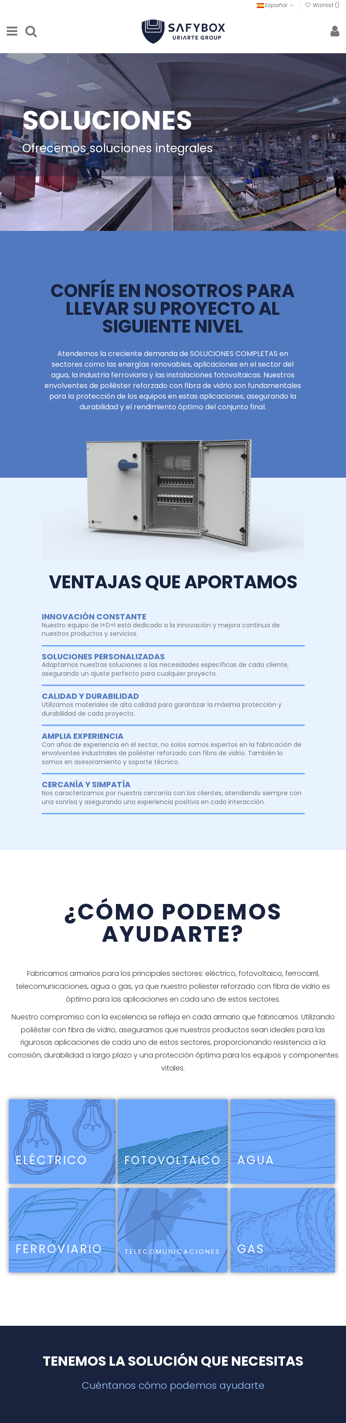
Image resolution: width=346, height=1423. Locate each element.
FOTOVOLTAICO (172, 1160)
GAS (251, 1249)
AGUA (256, 1160)
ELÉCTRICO (51, 1160)
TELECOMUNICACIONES (172, 1251)
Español (276, 5)
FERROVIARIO (59, 1249)
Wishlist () (322, 5)
